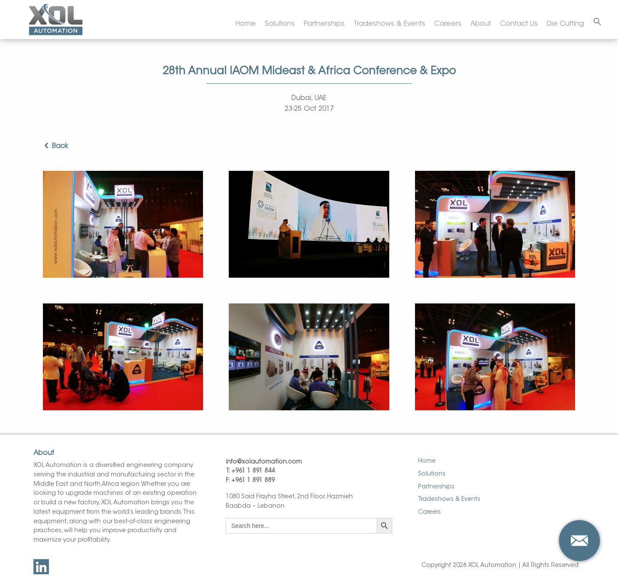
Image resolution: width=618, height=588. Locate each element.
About (480, 24)
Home (246, 24)
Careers (447, 24)
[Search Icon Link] (597, 22)
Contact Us (519, 24)
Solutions (280, 24)
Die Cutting (565, 24)
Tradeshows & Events (389, 24)
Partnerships (324, 24)
